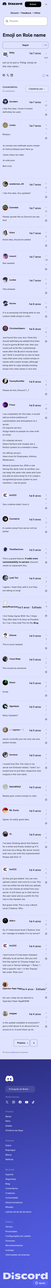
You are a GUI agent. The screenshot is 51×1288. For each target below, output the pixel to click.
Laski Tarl (13, 578)
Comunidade (11, 1198)
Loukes (12, 280)
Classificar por (37, 89)
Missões (9, 1207)
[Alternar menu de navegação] (46, 4)
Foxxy (12, 405)
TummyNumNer (16, 381)
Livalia (12, 125)
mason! (12, 256)
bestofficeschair (10, 607)
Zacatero (13, 102)
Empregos (10, 1150)
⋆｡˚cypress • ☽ (16, 730)
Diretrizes (10, 1241)
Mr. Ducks (14, 810)
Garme (12, 304)
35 (45, 76)
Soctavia (13, 755)
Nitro (7, 1121)
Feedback (26, 13)
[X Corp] (8, 75)
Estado (8, 1126)
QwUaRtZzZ (15, 787)
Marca (8, 1155)
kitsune (12, 635)
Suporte (9, 1174)
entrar (13, 1052)
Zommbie (13, 208)
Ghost (12, 683)
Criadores (10, 1193)
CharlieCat (14, 519)
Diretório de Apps (14, 1130)
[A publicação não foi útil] (46, 62)
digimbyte (14, 706)
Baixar (8, 1116)
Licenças (9, 1250)
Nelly (12, 53)
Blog (36, 623)
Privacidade (11, 1231)
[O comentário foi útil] (46, 101)
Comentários (11, 1188)
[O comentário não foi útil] (46, 109)
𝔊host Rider (15, 659)
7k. (10, 834)
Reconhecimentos (14, 1245)
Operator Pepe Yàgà (12, 989)
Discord (14, 13)
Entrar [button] (33, 4)
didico (12, 921)
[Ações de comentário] (46, 114)
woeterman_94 (16, 184)
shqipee (13, 1014)
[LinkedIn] (11, 75)
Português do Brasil (19, 1089)
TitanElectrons (16, 549)
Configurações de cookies (18, 1236)
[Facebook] (4, 75)
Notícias (9, 1159)
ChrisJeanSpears (17, 328)
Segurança (10, 1179)
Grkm (12, 233)
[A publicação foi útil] (46, 53)
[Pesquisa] (25, 21)
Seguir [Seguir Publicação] (25, 45)
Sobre (8, 1145)
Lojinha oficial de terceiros (18, 1212)
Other (37, 13)
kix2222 (12, 495)
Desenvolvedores (14, 1202)
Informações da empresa (17, 1255)
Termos (9, 1227)
